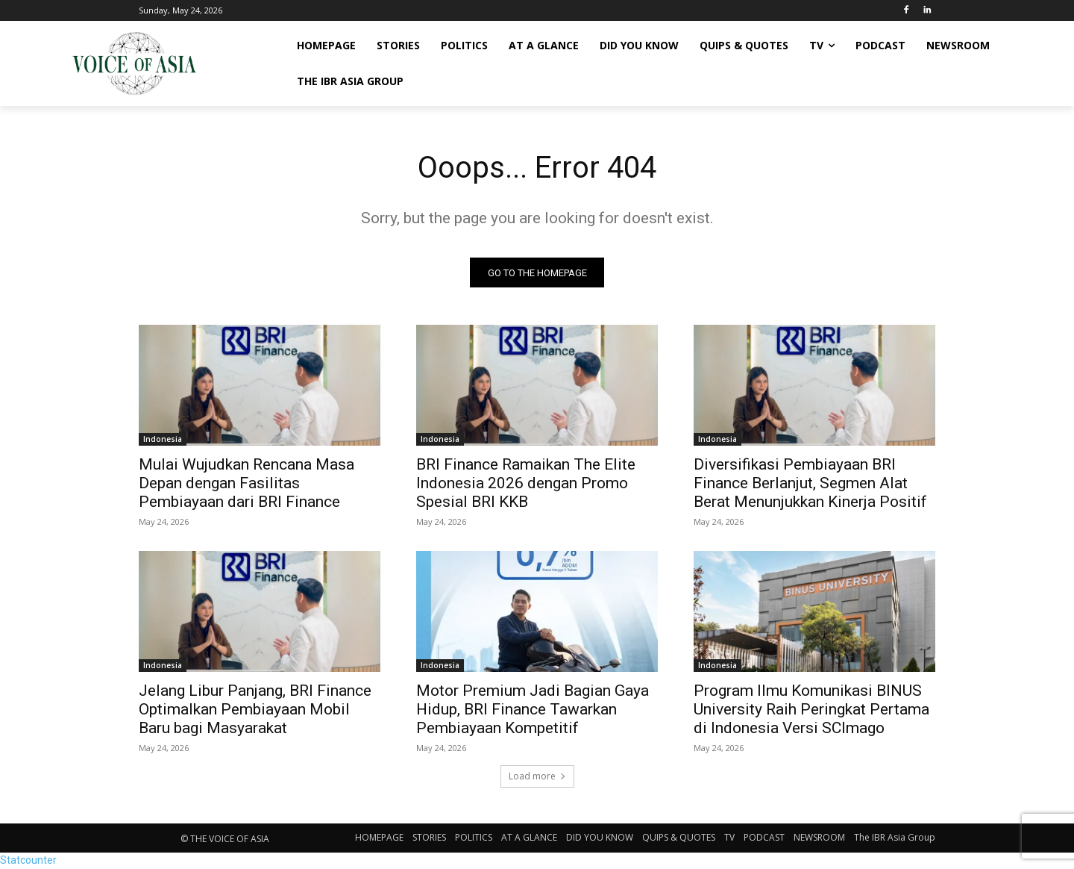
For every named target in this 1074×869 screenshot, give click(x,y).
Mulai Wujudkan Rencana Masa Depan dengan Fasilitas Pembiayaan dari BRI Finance (246, 483)
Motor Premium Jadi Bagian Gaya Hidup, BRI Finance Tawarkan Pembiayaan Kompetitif (532, 710)
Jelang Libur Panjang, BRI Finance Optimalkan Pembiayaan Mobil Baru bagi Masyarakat (255, 710)
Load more (537, 776)
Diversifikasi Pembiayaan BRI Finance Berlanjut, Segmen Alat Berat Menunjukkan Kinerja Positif (810, 483)
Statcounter (28, 861)
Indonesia (162, 439)
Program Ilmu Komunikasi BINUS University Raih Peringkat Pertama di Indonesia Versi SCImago (811, 710)
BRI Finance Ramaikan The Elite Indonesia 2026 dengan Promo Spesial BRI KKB (525, 483)
